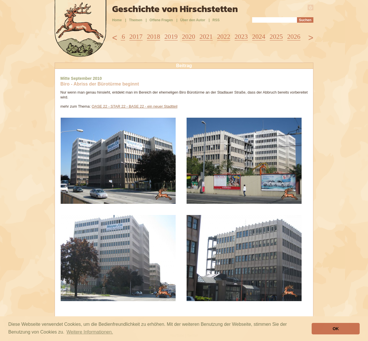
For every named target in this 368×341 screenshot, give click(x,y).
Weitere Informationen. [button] (89, 332)
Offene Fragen (161, 20)
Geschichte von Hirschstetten (175, 9)
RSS (216, 20)
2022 (223, 36)
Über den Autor (192, 20)
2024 (258, 36)
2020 (188, 36)
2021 (206, 36)
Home (117, 20)
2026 (293, 36)
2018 (153, 36)
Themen (135, 20)
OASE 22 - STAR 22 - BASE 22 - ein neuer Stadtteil (134, 106)
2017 (136, 36)
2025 (276, 36)
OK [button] (336, 328)
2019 (171, 36)
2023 (241, 36)
